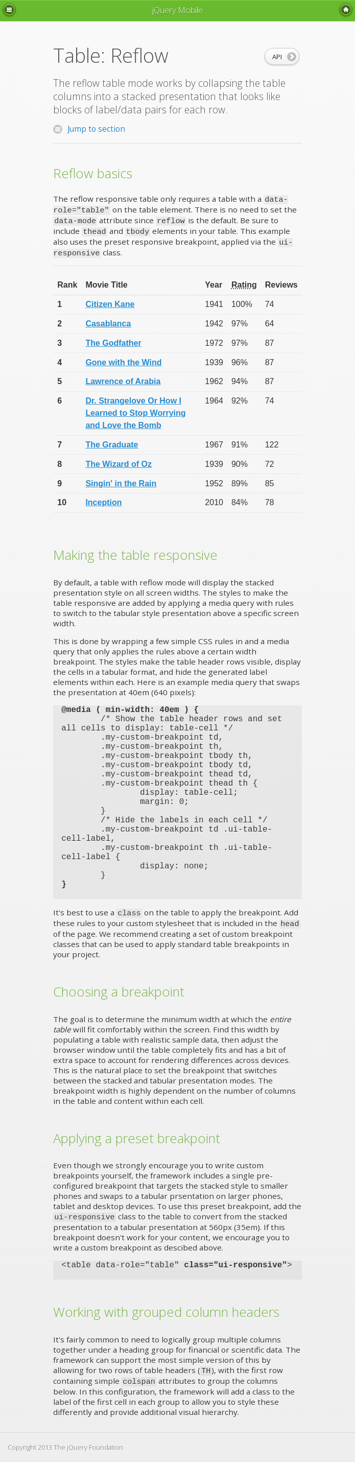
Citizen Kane (109, 304)
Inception (103, 502)
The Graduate (111, 444)
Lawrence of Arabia (122, 381)
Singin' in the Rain (120, 483)
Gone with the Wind (123, 362)
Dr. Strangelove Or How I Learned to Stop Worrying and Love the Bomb (135, 413)
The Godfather (113, 343)
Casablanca (108, 323)
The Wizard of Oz (118, 464)
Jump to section (89, 130)
